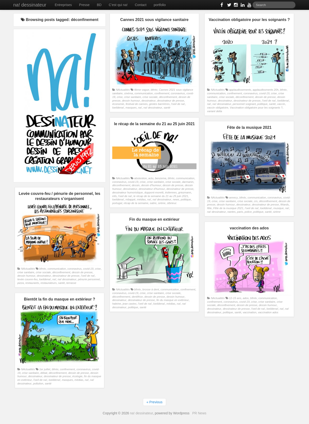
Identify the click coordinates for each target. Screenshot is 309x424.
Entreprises (63, 5)
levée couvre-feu (27, 279)
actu (150, 178)
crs (256, 201)
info (114, 196)
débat (43, 372)
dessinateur (148, 100)
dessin (136, 185)
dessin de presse (265, 97)
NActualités (123, 89)
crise (120, 97)
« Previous (154, 402)
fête (209, 208)
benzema (160, 178)
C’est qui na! (118, 5)
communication (143, 93)
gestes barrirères (159, 104)
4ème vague (141, 89)
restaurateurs (49, 282)
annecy (233, 197)
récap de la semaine (136, 203)
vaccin (281, 104)
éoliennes (171, 192)
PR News (199, 413)
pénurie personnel (89, 279)
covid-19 (264, 93)
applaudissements (240, 89)
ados (246, 298)
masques (131, 107)
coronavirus (178, 93)
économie (118, 104)
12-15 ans (235, 298)
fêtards (285, 204)
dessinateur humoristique (127, 192)
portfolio (160, 5)
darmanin (187, 181)
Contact (140, 5)
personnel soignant (244, 104)
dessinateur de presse (170, 100)
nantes (231, 211)
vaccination (249, 312)
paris (240, 211)
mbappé (130, 199)
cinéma (128, 93)
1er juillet (44, 369)
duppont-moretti (153, 192)
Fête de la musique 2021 (228, 208)
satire (153, 203)
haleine (116, 303)
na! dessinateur (29, 4)
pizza (20, 282)
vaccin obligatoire (217, 107)
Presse (84, 5)
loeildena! (118, 107)
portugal (117, 203)
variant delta (214, 111)
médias (141, 199)
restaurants (32, 282)
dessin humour (131, 100)
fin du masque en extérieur (172, 300)
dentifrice (137, 296)
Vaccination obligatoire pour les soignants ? (256, 107)
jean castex (129, 303)
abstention (140, 178)
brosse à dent (150, 289)
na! (140, 107)
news (176, 199)
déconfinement (168, 97)
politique (262, 104)
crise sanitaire (132, 97)
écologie (77, 376)
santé (167, 107)
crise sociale (149, 97)
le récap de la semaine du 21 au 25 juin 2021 (160, 196)
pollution (38, 383)
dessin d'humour (151, 185)
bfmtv (154, 89)
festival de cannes (136, 104)
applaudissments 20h (265, 89)
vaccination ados (268, 312)
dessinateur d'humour (152, 188)
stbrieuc (172, 203)
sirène (162, 203)
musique (278, 208)
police (248, 211)
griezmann (184, 192)
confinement (161, 93)
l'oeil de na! (178, 104)
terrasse (71, 282)
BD (99, 5)
